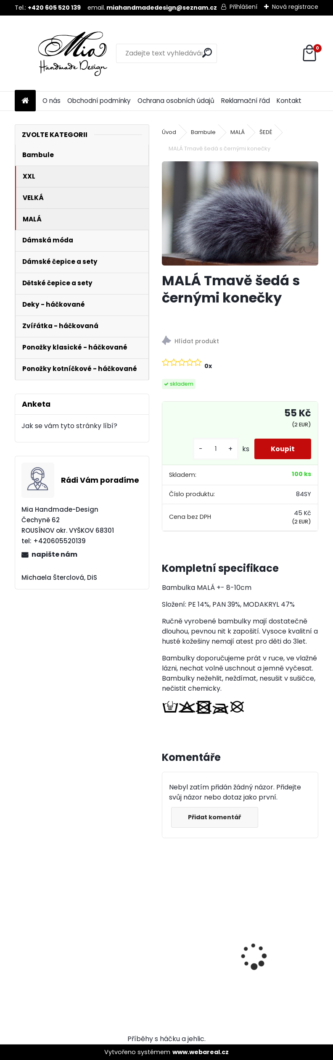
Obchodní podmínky (99, 100)
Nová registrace (295, 7)
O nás (51, 100)
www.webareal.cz (200, 1052)
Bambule (203, 132)
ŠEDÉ (265, 132)
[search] (207, 53)
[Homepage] (25, 101)
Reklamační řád (245, 100)
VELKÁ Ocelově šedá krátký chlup (278, 933)
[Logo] (72, 53)
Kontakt (289, 100)
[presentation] (166, 941)
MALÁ (237, 132)
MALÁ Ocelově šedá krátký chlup (200, 933)
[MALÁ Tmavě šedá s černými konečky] (240, 213)
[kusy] (214, 449)
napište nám (54, 554)
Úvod (169, 132)
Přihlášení (243, 7)
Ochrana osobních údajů (175, 100)
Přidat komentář (214, 817)
